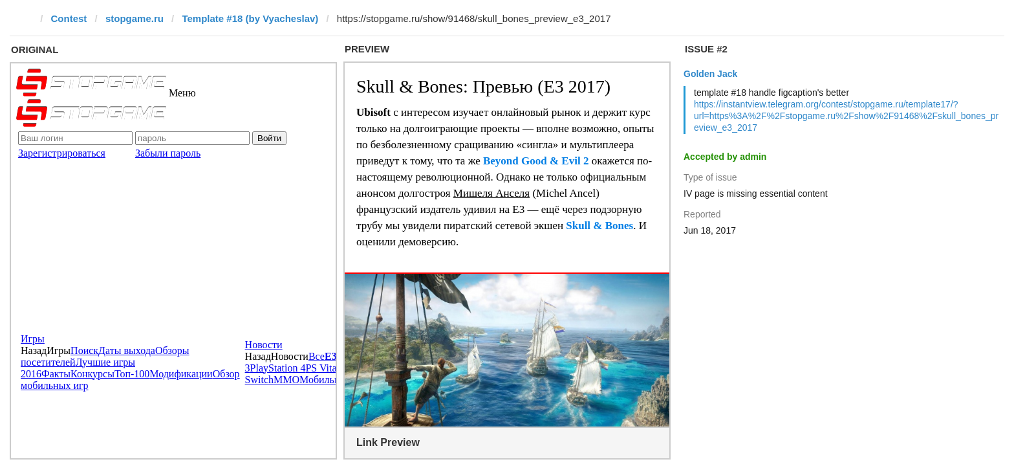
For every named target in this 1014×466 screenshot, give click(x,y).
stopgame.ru (134, 18)
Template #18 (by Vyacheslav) (250, 18)
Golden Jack (710, 74)
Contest (69, 18)
